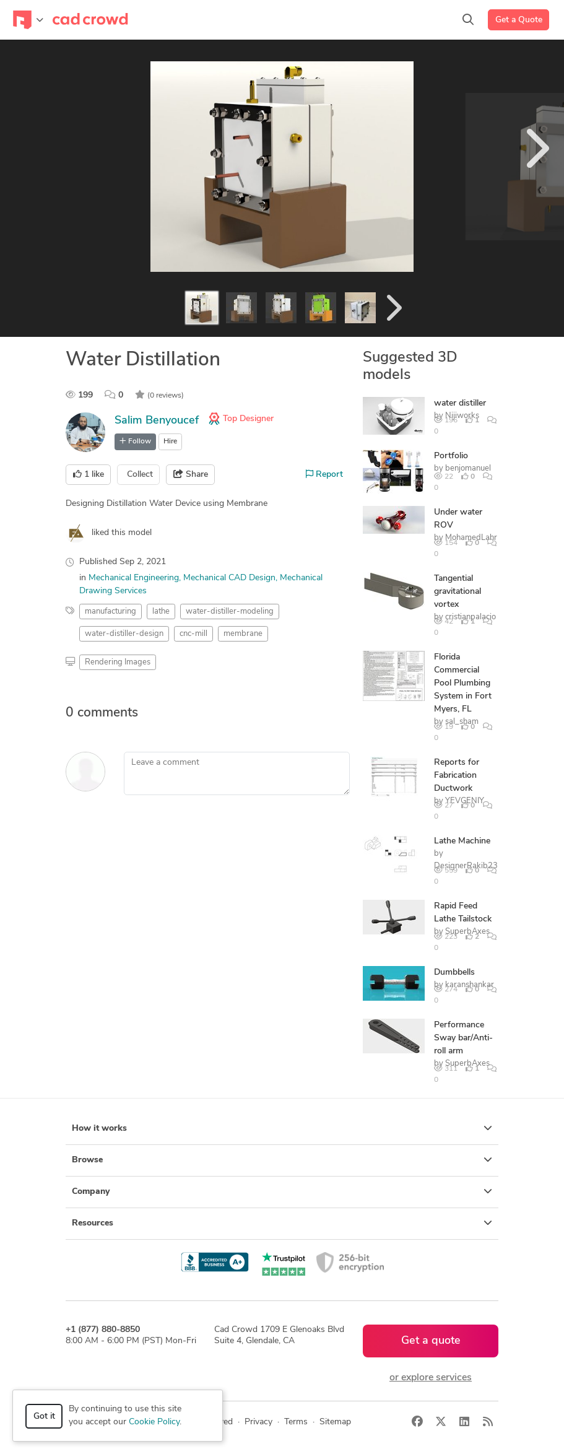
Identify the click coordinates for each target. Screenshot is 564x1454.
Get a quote (431, 1341)
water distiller (460, 403)
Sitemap (335, 1422)
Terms (296, 1422)
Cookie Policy (154, 1422)
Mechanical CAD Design (229, 578)
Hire (170, 441)
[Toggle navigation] (28, 19)
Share (190, 474)
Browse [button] (282, 1160)
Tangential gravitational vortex (457, 591)
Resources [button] (282, 1223)
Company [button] (282, 1191)
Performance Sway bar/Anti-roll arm (463, 1038)
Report (324, 474)
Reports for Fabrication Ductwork (456, 775)
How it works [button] (282, 1128)
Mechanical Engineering (134, 578)
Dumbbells (454, 972)
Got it (44, 1416)
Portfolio (451, 456)
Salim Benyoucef (157, 421)
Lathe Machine (462, 841)
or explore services (430, 1378)
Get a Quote (518, 20)
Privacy (258, 1422)
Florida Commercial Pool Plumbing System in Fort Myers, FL (463, 683)
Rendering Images (117, 662)
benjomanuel (468, 468)
